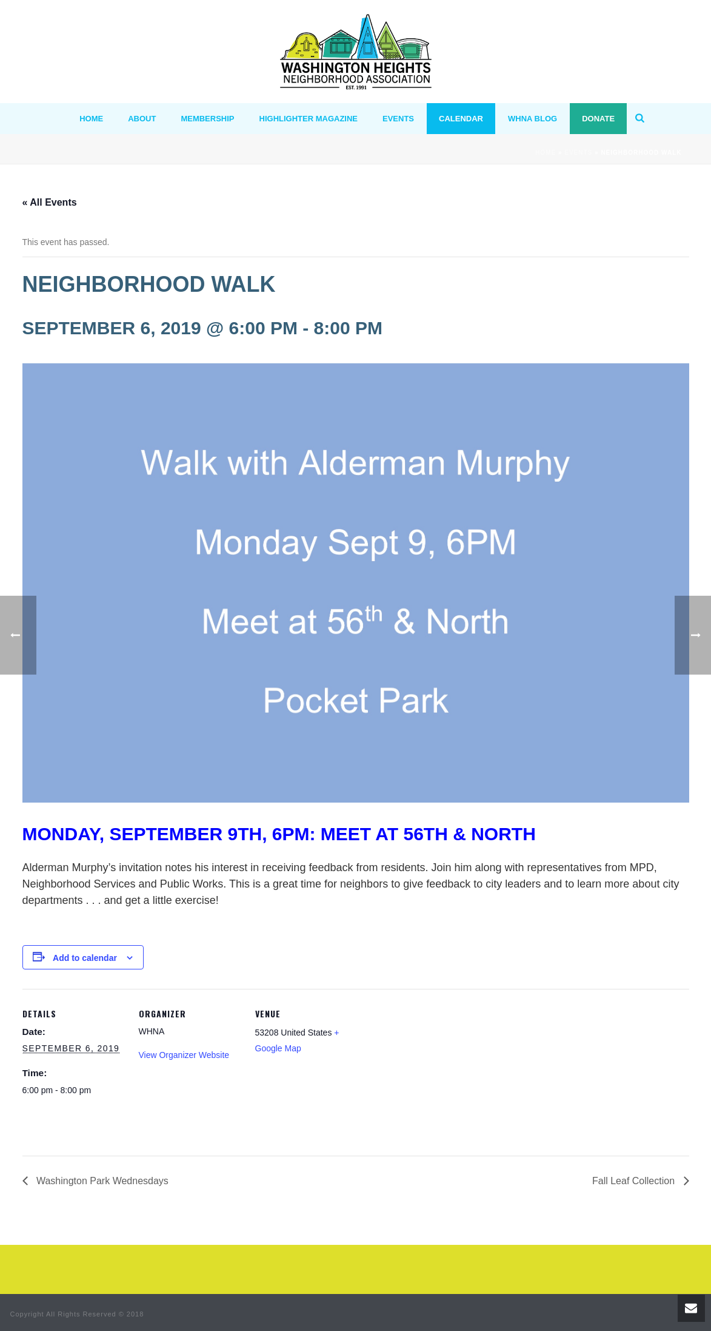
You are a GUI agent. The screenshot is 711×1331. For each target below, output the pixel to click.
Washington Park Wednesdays (101, 1181)
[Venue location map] (435, 1072)
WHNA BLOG (532, 118)
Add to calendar (85, 958)
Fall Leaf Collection (635, 1181)
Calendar (461, 118)
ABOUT (142, 118)
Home (545, 152)
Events (398, 118)
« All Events (49, 202)
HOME (91, 118)
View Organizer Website (184, 1055)
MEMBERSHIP (207, 118)
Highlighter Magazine (308, 118)
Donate (598, 118)
